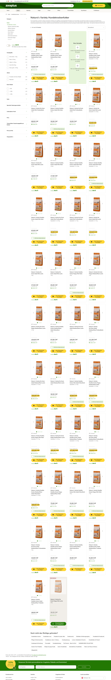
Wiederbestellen (87, 1)
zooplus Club (33, 677)
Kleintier (28, 10)
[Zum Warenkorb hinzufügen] (39, 78)
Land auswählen (84, 674)
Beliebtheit (91, 27)
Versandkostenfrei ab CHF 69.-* (21, 1)
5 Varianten (53, 106)
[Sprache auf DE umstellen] (7, 1)
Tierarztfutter (70, 10)
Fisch (49, 10)
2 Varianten (72, 378)
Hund (18, 10)
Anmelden (84, 667)
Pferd (59, 10)
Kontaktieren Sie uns (75, 1)
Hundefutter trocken (15, 14)
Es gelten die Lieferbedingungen (39, 655)
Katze (8, 10)
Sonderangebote (59, 677)
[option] (17, 57)
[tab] (36, 49)
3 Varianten (34, 51)
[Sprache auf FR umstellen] (11, 1)
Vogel (39, 10)
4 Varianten (34, 106)
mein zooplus (9, 677)
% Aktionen (96, 10)
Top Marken (83, 10)
